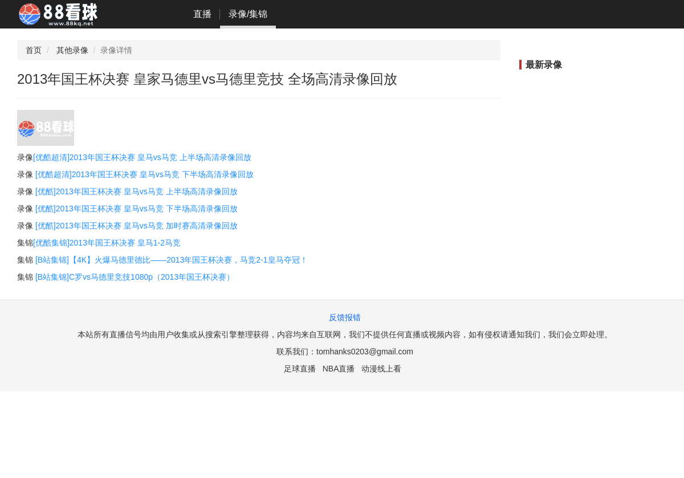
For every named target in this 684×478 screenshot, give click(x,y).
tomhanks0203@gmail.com (364, 351)
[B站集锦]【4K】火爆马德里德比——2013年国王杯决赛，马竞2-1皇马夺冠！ (171, 259)
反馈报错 (345, 317)
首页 (34, 50)
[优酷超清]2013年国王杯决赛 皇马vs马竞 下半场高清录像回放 (144, 174)
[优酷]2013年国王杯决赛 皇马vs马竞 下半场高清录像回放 (136, 208)
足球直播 (300, 368)
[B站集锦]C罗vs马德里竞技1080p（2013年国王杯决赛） (134, 276)
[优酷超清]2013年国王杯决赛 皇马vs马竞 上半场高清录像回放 (142, 157)
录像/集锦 (248, 14)
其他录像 (72, 50)
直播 (202, 14)
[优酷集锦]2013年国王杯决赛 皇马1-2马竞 (107, 242)
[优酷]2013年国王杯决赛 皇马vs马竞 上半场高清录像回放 (136, 191)
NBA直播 (339, 368)
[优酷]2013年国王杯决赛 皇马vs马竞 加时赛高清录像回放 (136, 225)
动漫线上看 (381, 368)
